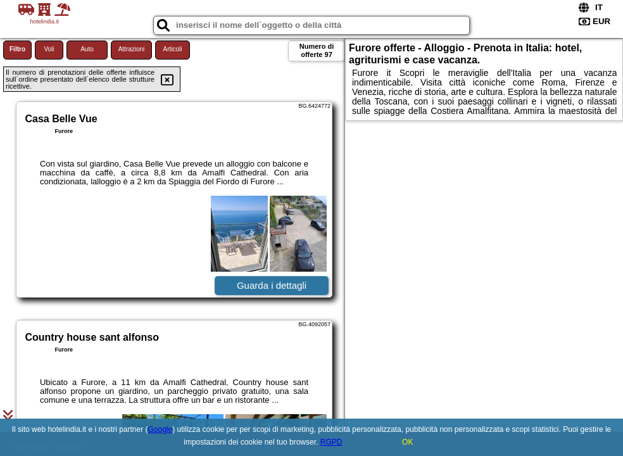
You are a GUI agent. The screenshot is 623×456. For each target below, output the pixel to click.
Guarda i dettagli (271, 285)
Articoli (172, 49)
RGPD (331, 442)
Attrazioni (131, 49)
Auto (87, 49)
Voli (49, 49)
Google (160, 429)
